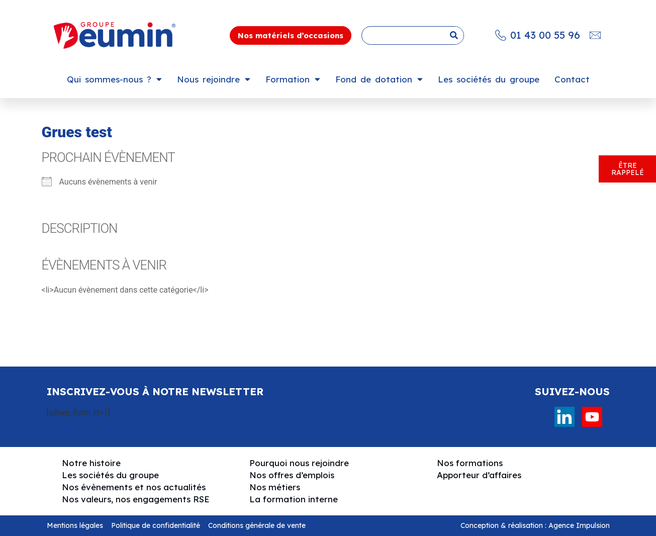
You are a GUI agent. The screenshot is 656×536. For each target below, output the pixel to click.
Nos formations (470, 463)
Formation (292, 79)
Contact (572, 79)
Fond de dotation (379, 79)
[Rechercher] (454, 35)
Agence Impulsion (579, 525)
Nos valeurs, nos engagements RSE (136, 499)
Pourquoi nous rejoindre (299, 463)
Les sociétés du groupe (488, 79)
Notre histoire (91, 463)
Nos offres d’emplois (291, 475)
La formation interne (293, 499)
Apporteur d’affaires (479, 475)
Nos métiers (274, 487)
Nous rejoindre (213, 79)
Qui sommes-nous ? (114, 79)
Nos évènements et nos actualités (134, 487)
